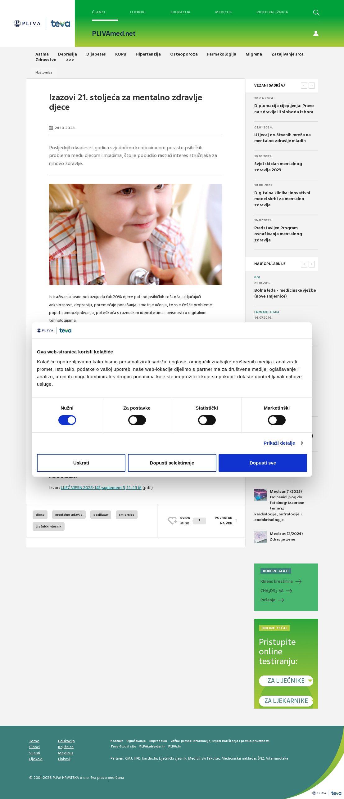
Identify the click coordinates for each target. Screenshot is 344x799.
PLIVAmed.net (114, 33)
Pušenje (267, 600)
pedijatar (100, 515)
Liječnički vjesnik (172, 758)
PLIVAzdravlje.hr (152, 746)
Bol (257, 277)
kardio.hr (149, 758)
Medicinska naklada (239, 758)
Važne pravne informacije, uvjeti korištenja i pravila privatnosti (219, 741)
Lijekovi (138, 12)
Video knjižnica (272, 12)
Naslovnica (43, 72)
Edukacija (180, 12)
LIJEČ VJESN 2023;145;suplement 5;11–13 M (101, 487)
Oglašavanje (136, 741)
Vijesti (34, 753)
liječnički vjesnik (48, 526)
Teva (114, 746)
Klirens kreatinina (276, 581)
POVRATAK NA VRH (223, 520)
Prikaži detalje (279, 443)
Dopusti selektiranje (172, 462)
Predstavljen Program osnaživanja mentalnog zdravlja (278, 234)
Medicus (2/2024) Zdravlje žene (278, 537)
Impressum (158, 741)
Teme (34, 740)
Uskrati (81, 462)
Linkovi (64, 758)
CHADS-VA (271, 591)
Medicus (223, 12)
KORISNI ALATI (276, 571)
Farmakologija (266, 312)
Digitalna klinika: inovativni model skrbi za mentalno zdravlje (282, 199)
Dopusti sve (263, 462)
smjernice (126, 515)
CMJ (128, 758)
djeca (40, 515)
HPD (137, 758)
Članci (98, 12)
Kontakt (117, 741)
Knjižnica (66, 746)
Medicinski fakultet (204, 758)
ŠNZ (261, 758)
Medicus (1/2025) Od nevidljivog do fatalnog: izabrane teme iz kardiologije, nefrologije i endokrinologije (279, 505)
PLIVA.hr (174, 746)
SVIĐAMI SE (193, 520)
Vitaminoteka (277, 758)
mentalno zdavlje (69, 515)
